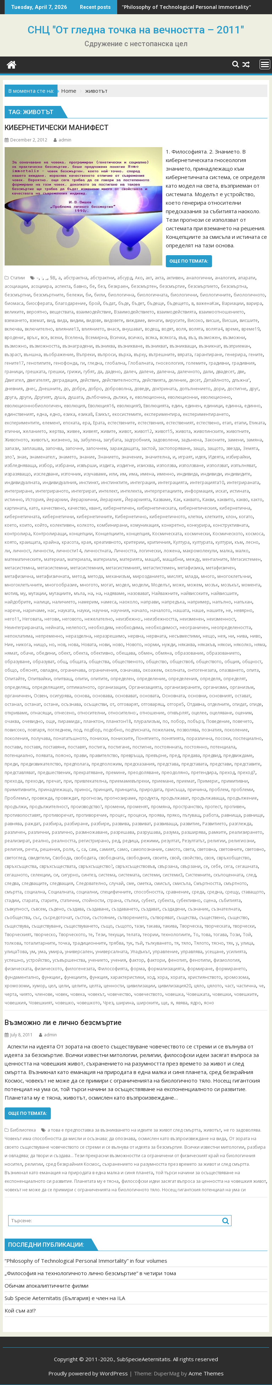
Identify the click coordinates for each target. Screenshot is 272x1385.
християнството (204, 977)
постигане (119, 747)
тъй (139, 943)
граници (14, 372)
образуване (17, 662)
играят (185, 457)
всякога (168, 337)
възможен (209, 337)
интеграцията (172, 482)
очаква (12, 721)
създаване (98, 909)
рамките (217, 832)
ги (82, 363)
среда (198, 892)
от (112, 704)
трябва (116, 943)
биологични (183, 295)
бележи (74, 295)
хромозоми (17, 986)
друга (10, 397)
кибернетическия (198, 508)
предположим (107, 764)
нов (61, 644)
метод (78, 576)
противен (234, 807)
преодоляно (175, 772)
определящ (17, 687)
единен (193, 406)
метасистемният (123, 568)
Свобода (62, 858)
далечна (165, 372)
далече (146, 372)
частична (246, 986)
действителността (120, 380)
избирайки (238, 457)
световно (254, 849)
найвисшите (224, 593)
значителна (157, 457)
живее (73, 431)
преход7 (246, 772)
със (36, 917)
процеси (137, 815)
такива (170, 926)
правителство (103, 755)
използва (166, 465)
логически (150, 551)
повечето (242, 721)
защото (215, 448)
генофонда (65, 363)
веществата (62, 312)
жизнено (60, 440)
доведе (141, 389)
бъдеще (155, 303)
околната (175, 670)
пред (174, 755)
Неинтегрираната (24, 627)
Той (247, 935)
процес (117, 815)
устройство (38, 960)
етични (12, 431)
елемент (51, 423)
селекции (40, 875)
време (232, 329)
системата (129, 875)
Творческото (72, 935)
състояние (103, 917)
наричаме (34, 610)
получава (40, 738)
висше (212, 320)
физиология (226, 960)
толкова (13, 943)
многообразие (61, 585)
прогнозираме (120, 798)
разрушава (149, 832)
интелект (108, 491)
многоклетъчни (234, 576)
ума (42, 952)
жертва (56, 431)
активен (175, 278)
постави (13, 747)
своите (160, 858)
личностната (97, 551)
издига (106, 465)
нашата (181, 610)
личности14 (68, 551)
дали (208, 372)
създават (150, 909)
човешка (174, 994)
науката (66, 610)
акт (149, 278)
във (182, 337)
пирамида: (69, 721)
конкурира (198, 525)
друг (254, 389)
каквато (192, 499)
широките (147, 1003)
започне (74, 448)
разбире (100, 824)
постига (97, 747)
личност (21, 551)
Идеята (215, 457)
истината (239, 491)
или (113, 474)
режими (149, 841)
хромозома (236, 977)
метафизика (190, 568)
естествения (150, 423)
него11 (12, 619)
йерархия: (111, 499)
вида (62, 320)
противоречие (91, 815)
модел (122, 585)
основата (149, 696)
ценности (114, 986)
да (99, 372)
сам (93, 849)
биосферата (39, 303)
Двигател (14, 380)
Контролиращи (49, 534)
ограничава (73, 670)
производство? (86, 807)
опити (81, 679)
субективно (188, 900)
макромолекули (200, 551)
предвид (212, 755)
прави (80, 755)
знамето (67, 457)
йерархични (84, 499)
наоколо (128, 602)
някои (224, 644)
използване (191, 465)
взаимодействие (93, 312)
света (188, 849)
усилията (236, 952)
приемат (185, 781)
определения (182, 679)
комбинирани (112, 525)
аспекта (63, 286)
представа (168, 764)
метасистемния (86, 568)
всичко (135, 337)
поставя (32, 747)
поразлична (199, 738)
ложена (172, 551)
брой (94, 303)
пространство (187, 807)
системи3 (173, 875)
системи (151, 875)
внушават (132, 329)
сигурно (69, 875)
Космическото (228, 534)
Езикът (102, 414)
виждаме (135, 320)
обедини (45, 653)
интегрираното (52, 491)
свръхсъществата (57, 866)
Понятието (147, 738)
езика (69, 414)
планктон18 (118, 721)
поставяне (54, 747)
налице (41, 602)
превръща (132, 755)
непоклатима (19, 636)
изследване (46, 474)
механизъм (118, 576)
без (101, 286)
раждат (32, 824)
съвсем (38, 909)
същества (186, 917)
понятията (173, 738)
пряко (173, 815)
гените (256, 354)
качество (77, 508)
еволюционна (150, 397)
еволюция (74, 406)
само (122, 849)
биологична (121, 295)
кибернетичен (118, 508)
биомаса (14, 303)
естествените (121, 423)
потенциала (222, 747)
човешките (245, 994)
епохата (71, 423)
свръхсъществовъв (135, 866)
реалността (63, 841)
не (228, 610)
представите (247, 764)
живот (125, 431)
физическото (48, 969)
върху (140, 354)
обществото (209, 662)
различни (38, 832)
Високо (195, 320)
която (11, 542)
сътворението (132, 917)
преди (11, 764)
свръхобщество (233, 858)
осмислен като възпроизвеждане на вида (182, 1139)
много (207, 576)
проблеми (242, 790)
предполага (76, 764)
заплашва (32, 448)
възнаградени (77, 346)
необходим (100, 627)
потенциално (19, 755)
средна (214, 892)
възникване (130, 346)
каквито (225, 499)
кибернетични (58, 517)
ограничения (102, 670)
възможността (44, 346)
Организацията (145, 687)
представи (221, 764)
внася (113, 329)
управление (165, 952)
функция (98, 977)
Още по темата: (188, 261)
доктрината (164, 389)
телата (133, 935)
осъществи (95, 704)
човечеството (148, 994)
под (77, 730)
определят (234, 679)
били (99, 295)
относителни (91, 713)
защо (199, 448)
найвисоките (194, 593)
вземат (37, 320)
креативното (107, 542)
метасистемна (19, 568)
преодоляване (143, 772)
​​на (98, 593)
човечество (119, 994)
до (66, 389)
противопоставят (22, 815)
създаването (124, 909)
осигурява (60, 696)
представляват (20, 772)
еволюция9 (129, 406)
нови (104, 644)
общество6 (181, 662)
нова (73, 644)
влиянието (93, 329)
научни (100, 610)
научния (120, 610)
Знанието (108, 457)
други (25, 397)
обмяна (163, 653)
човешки (221, 994)
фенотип (177, 960)
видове (93, 320)
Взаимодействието (134, 312)
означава (130, 670)
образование (189, 653)
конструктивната (230, 525)
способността (148, 892)
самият (106, 849)
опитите (99, 679)
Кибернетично (131, 517)
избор (46, 465)
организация (112, 687)
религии (216, 841)
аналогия (225, 278)
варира (254, 303)
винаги (155, 320)
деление (177, 380)
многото (89, 585)
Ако (139, 278)
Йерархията (138, 499)
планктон (93, 721)
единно (252, 406)
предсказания (139, 764)
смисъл (162, 883)
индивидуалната (22, 482)
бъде (123, 303)
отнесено (64, 713)
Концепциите (110, 534)
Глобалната (140, 363)
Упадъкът (140, 952)
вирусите (175, 320)
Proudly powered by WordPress (88, 1373)
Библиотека (23, 1130)
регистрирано (93, 841)
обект (64, 653)
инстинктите (114, 482)
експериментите (22, 423)
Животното (16, 440)
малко (242, 551)
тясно (218, 943)
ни (231, 636)
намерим (88, 602)
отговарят (127, 704)
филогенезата (80, 969)
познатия (212, 730)
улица (247, 943)
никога (23, 644)
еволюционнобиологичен (33, 406)
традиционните (89, 943)
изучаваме (95, 474)
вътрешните (162, 354)
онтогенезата (201, 670)
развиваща (165, 824)
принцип (102, 790)
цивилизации (141, 986)
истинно (14, 499)
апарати (246, 278)
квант (94, 508)
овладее (49, 670)
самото (172, 849)
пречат (53, 781)
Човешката (198, 994)
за (75, 440)
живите (108, 431)
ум (32, 952)
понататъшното (70, 738)
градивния (243, 363)
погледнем (59, 730)
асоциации (16, 286)
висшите (249, 320)
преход (227, 772)
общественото (127, 662)
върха (125, 354)
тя (176, 943)
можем (194, 585)
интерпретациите (163, 491)
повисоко (15, 730)
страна (114, 900)
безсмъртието (203, 286)
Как (177, 499)
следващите (34, 883)
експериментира (162, 414)
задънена (191, 440)
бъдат (109, 303)
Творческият (18, 935)
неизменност (221, 619)
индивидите (237, 474)
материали (105, 559)
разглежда (240, 824)
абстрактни (102, 278)
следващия (61, 883)
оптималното (80, 687)
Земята (250, 448)
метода (95, 576)
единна (233, 406)
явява (181, 1003)
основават (126, 696)
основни (197, 696)
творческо (45, 935)
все (44, 337)
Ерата (99, 423)
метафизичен (220, 568)
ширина (125, 1003)
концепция (137, 534)
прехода (13, 781)
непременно (49, 636)
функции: (51, 977)
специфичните (115, 892)
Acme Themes (206, 1373)
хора (162, 977)
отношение (152, 713)
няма (259, 644)
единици (213, 406)
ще (164, 1003)
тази (139, 926)
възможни (234, 337)
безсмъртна (233, 286)
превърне (156, 755)
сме (130, 883)
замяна (254, 440)
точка (64, 943)
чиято (26, 994)
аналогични (199, 278)
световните (230, 849)
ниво (255, 636)
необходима (129, 627)
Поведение (218, 721)
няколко (242, 644)
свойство (192, 858)
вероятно (37, 312)
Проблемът (17, 798)
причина (196, 790)
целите (79, 986)
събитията (230, 900)
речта (31, 849)
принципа (125, 790)
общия (231, 662)
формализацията (166, 969)
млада (191, 576)
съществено (212, 917)
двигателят (38, 380)
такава (153, 926)
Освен (40, 696)
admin (62, 140)
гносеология (169, 363)
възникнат (210, 346)
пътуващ (191, 815)
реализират (17, 841)
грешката (35, 372)
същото (123, 926)
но (52, 644)
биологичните (215, 295)
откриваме (16, 713)
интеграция (142, 482)
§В (52, 278)
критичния (158, 542)
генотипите (39, 363)
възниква (105, 346)
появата (44, 755)
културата (202, 542)
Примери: (207, 781)
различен (15, 832)
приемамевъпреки (129, 781)
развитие (190, 824)
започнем (96, 448)
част (229, 986)
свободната (111, 858)
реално (41, 841)
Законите (215, 440)
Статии (17, 278)
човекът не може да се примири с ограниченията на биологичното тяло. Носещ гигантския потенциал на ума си (125, 1190)
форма (137, 969)
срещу (232, 892)
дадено (113, 372)
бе (92, 286)
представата (194, 764)
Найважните (165, 593)
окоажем (152, 670)
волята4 (214, 329)
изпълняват (243, 465)
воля (181, 329)
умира (55, 952)
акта (159, 278)
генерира (235, 354)
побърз (195, 721)
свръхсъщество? (95, 866)
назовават (138, 593)
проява (156, 815)
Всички (117, 337)
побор (178, 721)
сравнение (177, 892)
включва (13, 329)
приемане (163, 781)
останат (33, 704)
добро (95, 389)
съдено (56, 909)
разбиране (76, 824)
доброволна (118, 389)
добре (78, 389)
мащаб (152, 559)
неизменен (192, 619)
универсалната (111, 952)
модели (140, 585)
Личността (125, 551)
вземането (16, 320)
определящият (48, 687)
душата (75, 397)
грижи (74, 372)
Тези (100, 935)
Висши (229, 320)
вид (50, 320)
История (35, 499)
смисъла (182, 883)
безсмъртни (18, 295)
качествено (53, 508)
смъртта (13, 892)
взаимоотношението (221, 312)
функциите (75, 977)
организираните (182, 687)
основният (220, 696)
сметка (144, 883)
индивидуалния (59, 482)
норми (152, 644)
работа (210, 815)
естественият (180, 423)
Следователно (91, 883)
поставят (77, 747)
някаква (186, 644)
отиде (255, 704)
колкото (85, 525)
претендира (204, 772)
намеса (108, 602)
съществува (17, 926)
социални (86, 892)
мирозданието (148, 576)
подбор (92, 730)
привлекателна (91, 781)
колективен (62, 525)
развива (120, 824)
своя (209, 858)
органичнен (18, 696)
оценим (243, 713)
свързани (190, 866)
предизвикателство (41, 764)
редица (130, 841)
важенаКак (207, 303)
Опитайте (15, 679)
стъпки (131, 900)
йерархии (57, 499)
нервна (135, 636)
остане (51, 704)
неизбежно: (128, 619)
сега (228, 866)
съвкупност (16, 909)
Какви (208, 499)
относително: (122, 713)
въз (192, 337)
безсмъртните (48, 295)
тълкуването (159, 943)
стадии (12, 900)
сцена (209, 900)
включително (39, 329)
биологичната (152, 295)
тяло (186, 943)
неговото (72, 619)
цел (52, 986)
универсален (79, 952)
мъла (79, 593)
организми (215, 687)
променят (137, 807)
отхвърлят (178, 713)
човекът (96, 994)
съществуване (46, 926)
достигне (236, 389)
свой (175, 858)
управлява (191, 952)
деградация (64, 380)
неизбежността (160, 619)
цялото (214, 986)
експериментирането (206, 414)
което (11, 525)
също (107, 926)
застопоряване (174, 448)
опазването (231, 670)
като (33, 508)
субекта (166, 900)
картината (15, 508)
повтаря (36, 730)
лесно (252, 542)
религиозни (241, 841)
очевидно (32, 721)
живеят (90, 431)
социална (35, 892)
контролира (18, 534)
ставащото (252, 892)
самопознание (146, 849)
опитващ (63, 679)
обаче (26, 653)
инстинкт (88, 482)
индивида (187, 474)
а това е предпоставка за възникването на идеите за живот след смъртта (124, 1130)
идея (200, 457)
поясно (63, 755)
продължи (16, 807)
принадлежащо (55, 790)
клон (231, 517)
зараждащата (124, 448)
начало (139, 610)
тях (230, 943)
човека (77, 994)
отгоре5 (175, 704)
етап (227, 423)
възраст (13, 354)
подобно (113, 730)
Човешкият (40, 1003)
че (261, 986)
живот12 (143, 431)
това (206, 935)
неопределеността (231, 627)
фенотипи (200, 960)
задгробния (137, 440)
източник (71, 474)
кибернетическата (156, 508)
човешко (64, 1003)
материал (54, 559)
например (198, 602)
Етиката (257, 423)
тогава (220, 935)
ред (116, 841)
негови (51, 619)
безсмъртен (144, 286)
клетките (214, 517)
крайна (51, 542)
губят (88, 372)
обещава (125, 653)
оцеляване (221, 713)
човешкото (88, 1003)
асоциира (41, 286)
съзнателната (225, 909)
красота (70, 542)
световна (206, 849)
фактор (136, 960)
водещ (152, 329)
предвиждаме (237, 755)
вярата (185, 354)
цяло (199, 986)
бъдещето (178, 303)
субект (148, 900)
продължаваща (208, 798)
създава (75, 909)
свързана (168, 866)
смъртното (235, 883)
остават (242, 696)
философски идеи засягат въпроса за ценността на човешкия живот (193, 1181)
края (86, 542)
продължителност (48, 807)
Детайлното (216, 380)
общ (62, 662)
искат (221, 491)
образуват (43, 662)
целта (95, 986)
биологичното (249, 295)
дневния (14, 389)
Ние (9, 644)
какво (242, 499)
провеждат (66, 798)
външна (32, 354)
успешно (14, 960)
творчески (244, 926)
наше (198, 610)
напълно (221, 602)
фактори (156, 960)
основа (81, 696)
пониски (99, 738)
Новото (134, 644)
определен (122, 679)
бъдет (138, 303)
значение (131, 457)
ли (7, 551)
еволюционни (183, 397)
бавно (80, 286)
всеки (56, 337)
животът (39, 440)
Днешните (49, 389)
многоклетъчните (23, 585)
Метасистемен (245, 559)
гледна (95, 363)
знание (87, 457)
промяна (160, 807)
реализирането (245, 832)
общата (78, 662)
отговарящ (152, 704)
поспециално (247, 738)
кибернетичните (94, 517)
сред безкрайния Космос (72, 1164)
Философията (112, 969)
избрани (64, 465)
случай (116, 883)
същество (238, 917)
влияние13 (67, 329)
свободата (85, 858)
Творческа (191, 926)
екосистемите (126, 414)
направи (150, 602)
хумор (38, 986)
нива (242, 636)
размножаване (92, 832)
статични (69, 900)
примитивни (234, 781)
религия (13, 849)
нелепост (76, 627)
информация (199, 491)
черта (11, 994)
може (178, 585)
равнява (13, 824)
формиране (200, 969)
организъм (242, 687)
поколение (236, 730)
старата (30, 900)
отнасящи (40, 713)
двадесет (225, 372)
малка (226, 551)
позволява (188, 730)
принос (83, 790)
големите (196, 363)
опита (252, 670)
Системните (198, 875)
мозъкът (230, 585)
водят (167, 329)
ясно (209, 1003)
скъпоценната (228, 875)
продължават (175, 798)
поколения (16, 738)
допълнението (195, 389)
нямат (11, 653)
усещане (214, 952)
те (90, 935)
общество (156, 662)
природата (150, 790)
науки (83, 610)
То (195, 935)
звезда (233, 448)
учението (98, 960)
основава (102, 696)
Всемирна (96, 337)
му (23, 593)
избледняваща (20, 465)
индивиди (211, 474)
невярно (243, 610)
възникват (156, 346)
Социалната (61, 892)
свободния (138, 858)
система (106, 875)
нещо (209, 636)
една (42, 414)
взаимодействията (176, 312)
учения (118, 960)
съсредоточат (57, 917)
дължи (120, 397)
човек (61, 994)
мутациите (60, 593)
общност (251, 662)
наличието (63, 602)
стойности (93, 900)
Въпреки (85, 354)
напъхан (243, 602)
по (165, 721)
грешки (56, 372)
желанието (34, 431)
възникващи (183, 346)
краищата (30, 542)
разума (171, 832)
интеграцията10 (207, 482)
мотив (11, 593)
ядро (195, 1003)
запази (12, 448)
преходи (34, 781)
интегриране (19, 491)
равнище (253, 815)
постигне (142, 747)
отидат (239, 704)
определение (151, 679)
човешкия (15, 1003)
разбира (52, 824)
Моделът (160, 585)
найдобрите (18, 602)
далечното (188, 372)
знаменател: (42, 457)
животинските (208, 431)
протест (213, 807)
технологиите (175, 935)
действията (153, 380)
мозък (211, 585)
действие (89, 380)
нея (221, 636)
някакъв (206, 644)
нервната (156, 636)
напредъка (173, 602)
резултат (170, 841)
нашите (215, 610)
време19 (250, 329)
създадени (173, 909)
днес (31, 389)
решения (50, 849)
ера (86, 423)
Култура (181, 542)
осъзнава (71, 704)
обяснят (28, 670)
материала (79, 559)
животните (237, 431)
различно (62, 832)
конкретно (173, 525)
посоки (222, 738)
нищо (40, 644)
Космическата (167, 534)
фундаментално (22, 977)
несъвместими (184, 636)
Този (235, 935)
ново (118, 644)
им (123, 474)
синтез (88, 875)
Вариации (233, 303)
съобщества (17, 917)
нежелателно (99, 619)
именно (165, 474)
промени (114, 807)
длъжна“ (241, 380)
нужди (168, 644)
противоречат (58, 815)
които (26, 525)
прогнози (91, 798)
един (177, 406)
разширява (193, 832)
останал (13, 704)
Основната (173, 696)
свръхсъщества (21, 866)
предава (191, 755)
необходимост (161, 627)
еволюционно (216, 397)
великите (14, 312)
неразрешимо (109, 636)
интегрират (83, 491)
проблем (218, 790)
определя (210, 679)
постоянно (195, 747)
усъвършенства (69, 960)
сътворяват (162, 917)
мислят (174, 576)
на (90, 593)
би (88, 295)
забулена (90, 440)
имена (147, 474)
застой (148, 448)
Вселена (74, 337)
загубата (112, 440)
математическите (23, 559)
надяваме (114, 593)
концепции (81, 534)
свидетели (39, 858)
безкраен (118, 286)
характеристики (127, 977)
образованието (223, 653)
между (193, 559)
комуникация (144, 525)
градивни (219, 363)
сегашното (16, 875)
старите (49, 900)
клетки (195, 517)
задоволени (165, 440)
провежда (42, 798)
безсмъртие (172, 286)
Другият (42, 397)
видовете (113, 320)
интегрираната (243, 482)
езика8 (85, 414)
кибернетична (234, 508)
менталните (215, 559)
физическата (18, 969)
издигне (125, 465)
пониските (122, 738)
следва (12, 883)
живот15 (164, 431)
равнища (231, 815)
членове (44, 994)
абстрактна (75, 278)
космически (197, 534)
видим (76, 320)
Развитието (214, 824)
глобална (115, 363)
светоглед (15, 858)
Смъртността (207, 883)
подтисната (137, 730)
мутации (37, 593)
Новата (88, 644)
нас (51, 610)
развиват (141, 824)
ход (150, 977)
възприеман (237, 346)
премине (115, 772)
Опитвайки (39, 679)
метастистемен (159, 568)
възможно (16, 346)
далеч (130, 372)
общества (99, 662)
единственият (19, 414)
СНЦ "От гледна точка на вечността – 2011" (136, 29)
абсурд (124, 278)
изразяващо (18, 474)
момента (250, 585)
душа (59, 397)
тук (129, 943)
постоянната (167, 747)
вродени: (14, 337)
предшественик (54, 772)
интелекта (131, 491)
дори (218, 389)
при (68, 781)
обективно (102, 653)
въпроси (107, 354)
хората (177, 977)
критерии (134, 542)
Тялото (201, 943)
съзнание (198, 909)
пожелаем (163, 730)
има (133, 474)
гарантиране (208, 354)
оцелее (199, 713)
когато (246, 517)
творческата (217, 926)
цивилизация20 (174, 986)
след (251, 875)
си (55, 875)
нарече (12, 610)
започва (53, 448)
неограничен (194, 627)
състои (82, 917)
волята (196, 329)
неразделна (78, 636)
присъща (175, 790)
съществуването (81, 926)
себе (216, 866)
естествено (207, 423)
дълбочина (98, 397)
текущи (116, 935)
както (256, 499)
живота (183, 431)
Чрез (108, 1003)
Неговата (32, 619)
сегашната (246, 866)
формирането (231, 969)
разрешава (122, 832)
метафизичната (52, 576)
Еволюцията (156, 406)
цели (64, 986)
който (41, 525)
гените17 (14, 363)
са (83, 849)
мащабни (173, 559)
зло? (9, 457)
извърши (87, 465)
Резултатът (193, 841)
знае (22, 457)
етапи (240, 423)
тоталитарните (39, 943)
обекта (80, 653)
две (240, 372)
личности (43, 551)
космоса (254, 534)
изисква (145, 465)
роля (68, 849)
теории (150, 935)
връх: (32, 337)
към (239, 542)
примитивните (20, 790)
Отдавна (196, 704)
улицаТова (16, 952)
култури (224, 542)
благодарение (70, 303)
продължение (242, 798)
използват (217, 465)
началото (160, 610)
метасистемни (52, 568)
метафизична (19, 576)
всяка (151, 337)
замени (236, 440)
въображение (59, 354)
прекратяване (88, 772)
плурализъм (147, 721)
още (50, 721)
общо (11, 670)
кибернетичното (167, 517)
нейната (54, 627)
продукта (148, 798)
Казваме (162, 499)
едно (55, 414)
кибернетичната (22, 517)
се (205, 866)
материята (131, 559)
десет (195, 380)
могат (107, 585)
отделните (218, 704)
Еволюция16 (101, 406)
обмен (145, 653)
